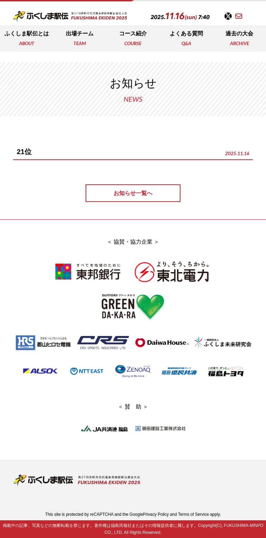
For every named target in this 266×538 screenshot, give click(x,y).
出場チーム (80, 39)
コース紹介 (133, 39)
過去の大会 (239, 39)
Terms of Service (193, 514)
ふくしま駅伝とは (27, 39)
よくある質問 (186, 39)
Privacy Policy (156, 514)
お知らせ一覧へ (133, 193)
